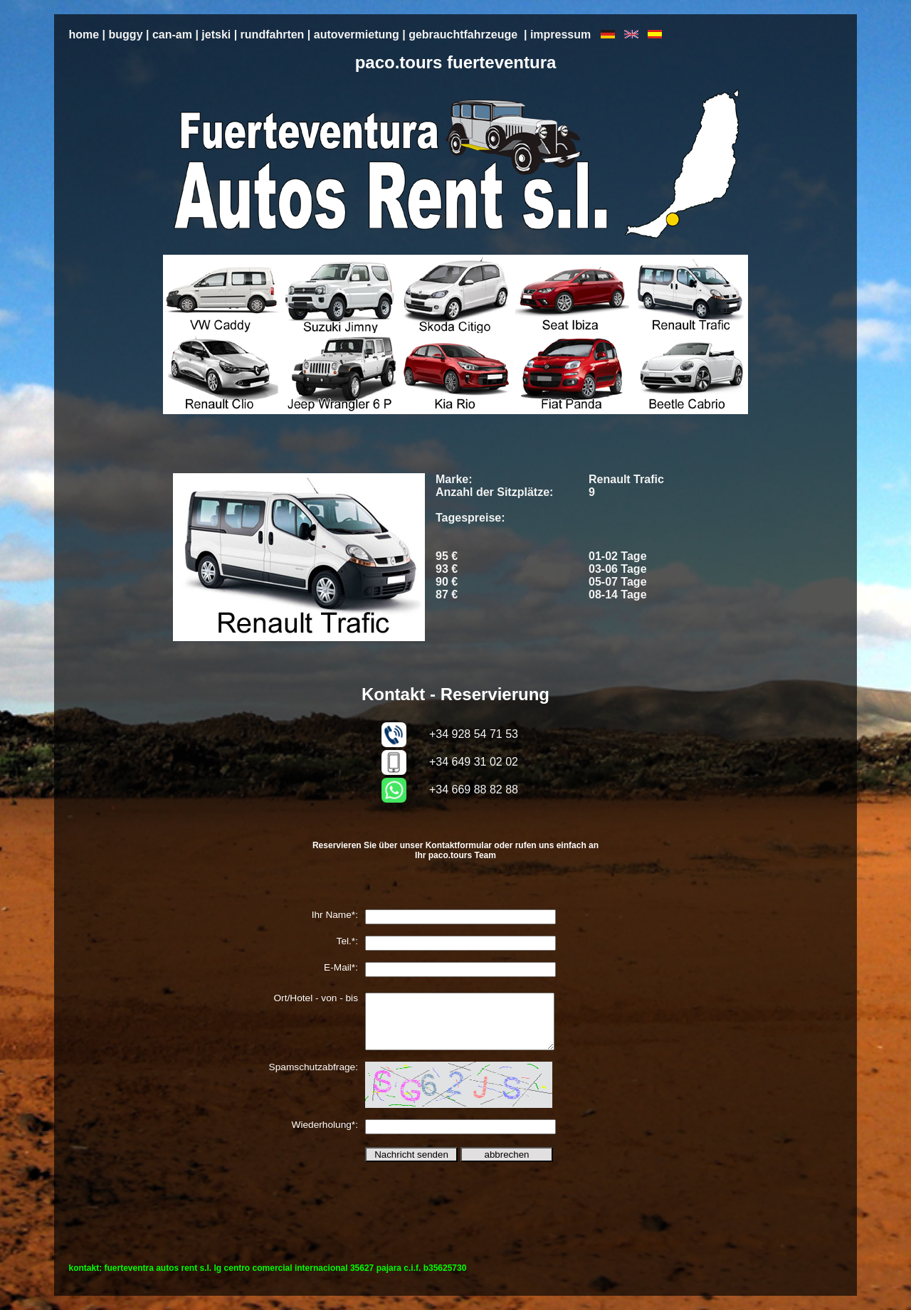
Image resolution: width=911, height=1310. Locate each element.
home (83, 34)
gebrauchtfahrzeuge (463, 34)
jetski (216, 34)
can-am (172, 34)
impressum (560, 34)
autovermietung (356, 34)
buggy (126, 34)
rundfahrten (273, 34)
